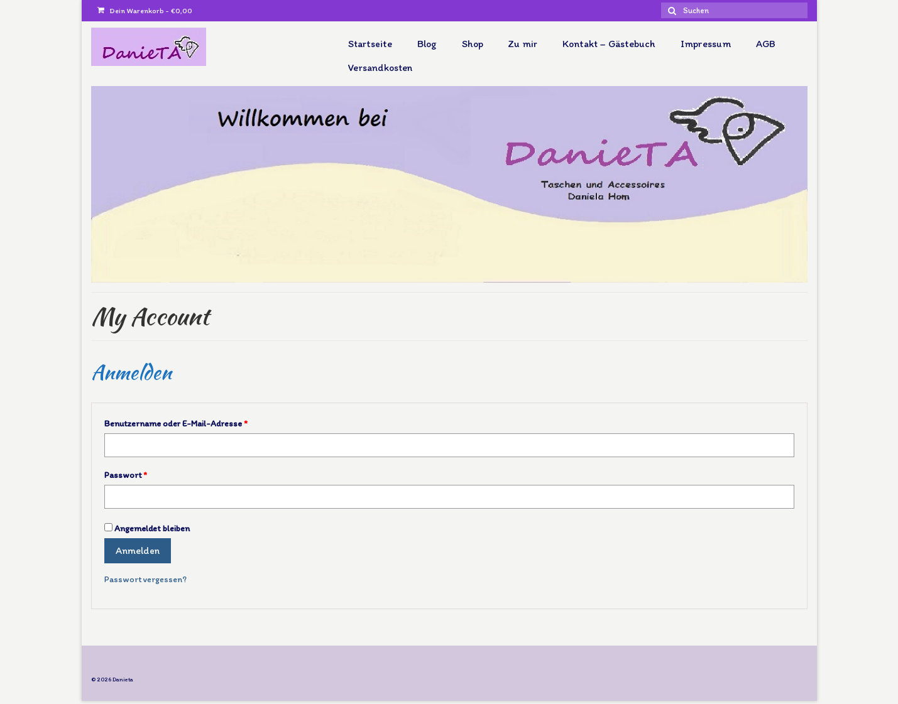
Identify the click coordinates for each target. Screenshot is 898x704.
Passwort (125, 475)
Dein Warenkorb (144, 10)
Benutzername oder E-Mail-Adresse (176, 423)
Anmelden (138, 550)
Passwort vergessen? (145, 579)
